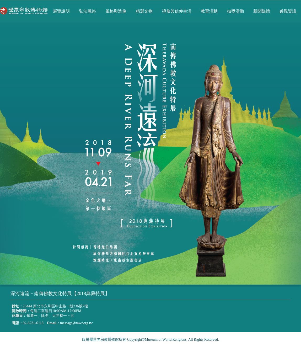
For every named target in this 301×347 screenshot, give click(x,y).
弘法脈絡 (87, 11)
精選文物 (144, 11)
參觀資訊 (288, 11)
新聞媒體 (261, 11)
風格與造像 (115, 11)
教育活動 (209, 11)
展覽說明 (61, 11)
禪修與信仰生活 (176, 11)
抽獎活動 (235, 11)
